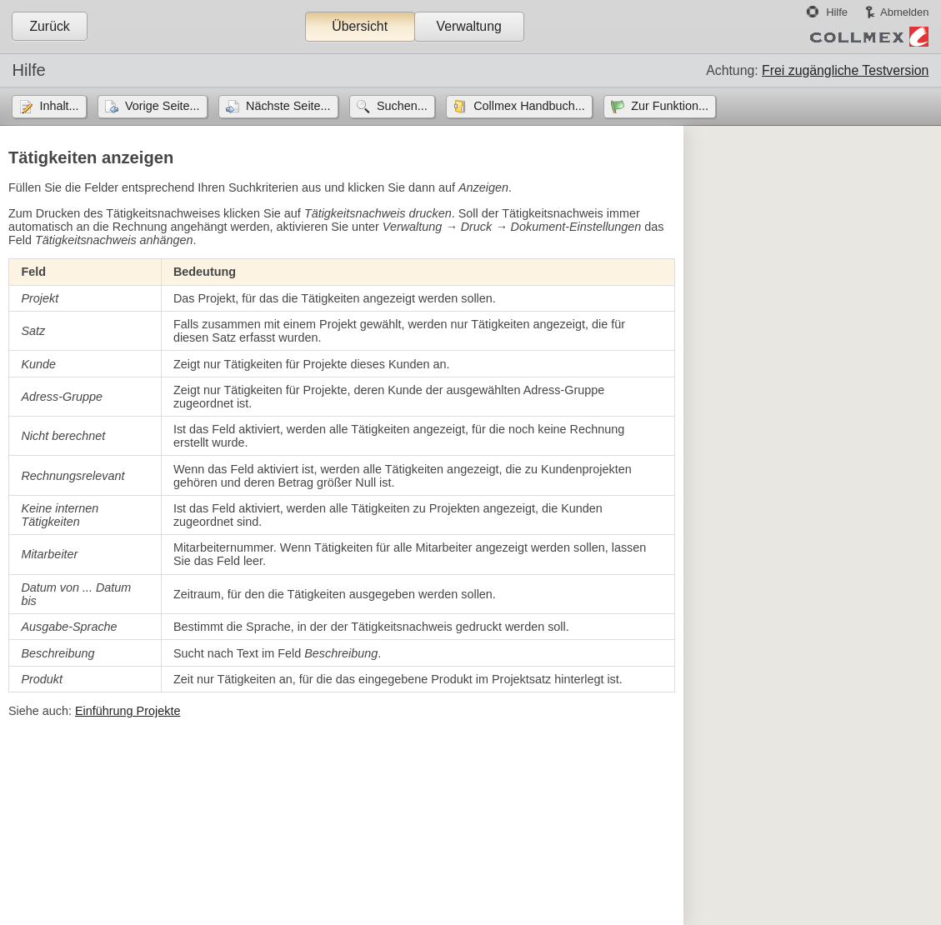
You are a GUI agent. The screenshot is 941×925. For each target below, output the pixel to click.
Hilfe (837, 12)
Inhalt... (58, 105)
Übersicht (360, 26)
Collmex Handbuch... (529, 105)
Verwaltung (468, 26)
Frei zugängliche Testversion (845, 70)
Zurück (49, 26)
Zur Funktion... (669, 105)
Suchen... (402, 105)
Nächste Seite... (288, 105)
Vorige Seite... (162, 105)
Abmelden (904, 12)
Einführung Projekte (127, 711)
